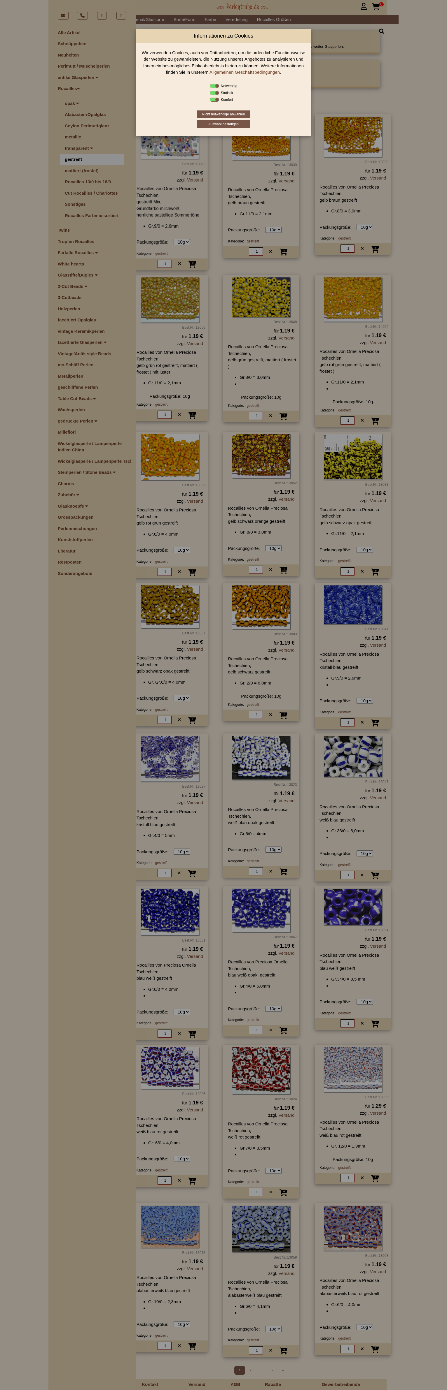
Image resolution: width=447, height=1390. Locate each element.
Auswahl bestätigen (223, 124)
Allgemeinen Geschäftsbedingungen (244, 72)
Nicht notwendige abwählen (223, 114)
